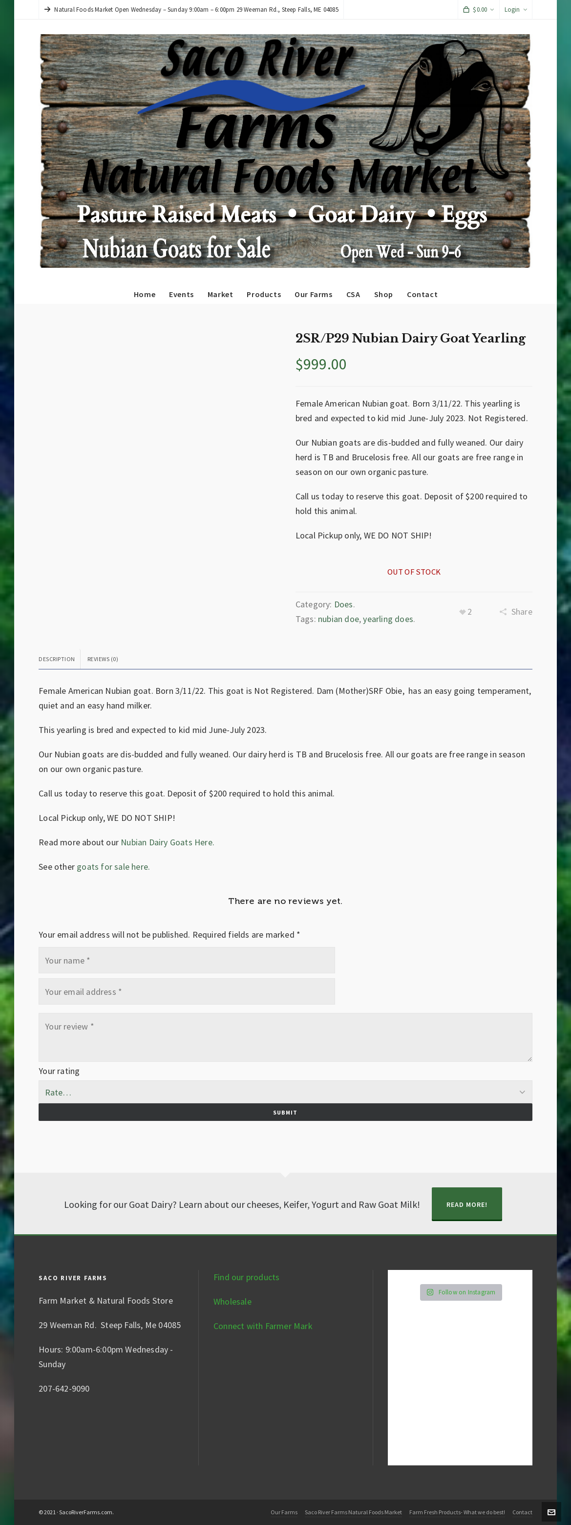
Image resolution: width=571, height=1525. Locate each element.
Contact (522, 1512)
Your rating (59, 1071)
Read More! (466, 1204)
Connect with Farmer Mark (263, 1326)
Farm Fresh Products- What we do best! (457, 1512)
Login (516, 9)
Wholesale (232, 1301)
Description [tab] (57, 659)
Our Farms (284, 1512)
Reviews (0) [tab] (103, 659)
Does (343, 604)
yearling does (388, 618)
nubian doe (338, 618)
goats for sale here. (113, 866)
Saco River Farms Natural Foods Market (353, 1512)
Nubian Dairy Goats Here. (167, 842)
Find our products (246, 1277)
